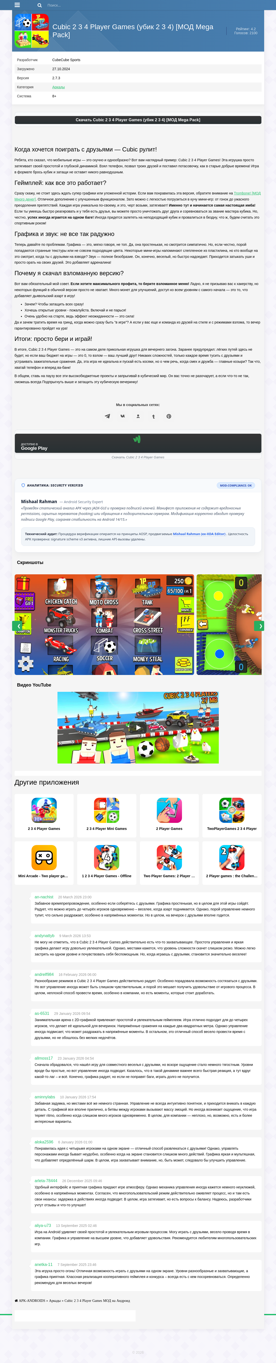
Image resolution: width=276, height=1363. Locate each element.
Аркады (58, 88)
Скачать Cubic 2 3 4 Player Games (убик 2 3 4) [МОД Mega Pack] (138, 121)
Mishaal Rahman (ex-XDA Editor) (199, 535)
